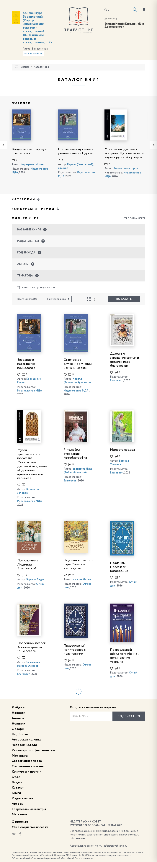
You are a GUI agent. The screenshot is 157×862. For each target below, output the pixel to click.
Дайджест (20, 707)
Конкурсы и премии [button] (36, 209)
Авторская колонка (26, 739)
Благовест (116, 380)
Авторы (18, 803)
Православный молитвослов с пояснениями (75, 649)
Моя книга (20, 755)
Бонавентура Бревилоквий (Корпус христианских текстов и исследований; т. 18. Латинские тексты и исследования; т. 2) (37, 27)
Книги (16, 793)
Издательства (22, 798)
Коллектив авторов (126, 168)
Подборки (20, 734)
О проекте (20, 821)
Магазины (19, 814)
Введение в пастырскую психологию (26, 363)
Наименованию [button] (58, 299)
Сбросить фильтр (134, 218)
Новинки (18, 723)
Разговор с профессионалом (33, 750)
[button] (78, 229)
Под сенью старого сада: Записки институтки (78, 564)
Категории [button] (26, 199)
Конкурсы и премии (26, 771)
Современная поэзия (28, 766)
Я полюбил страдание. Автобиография (75, 453)
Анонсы (18, 718)
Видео (17, 782)
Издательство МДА (29, 390)
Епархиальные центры (29, 809)
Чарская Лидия (35, 579)
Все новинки (33, 54)
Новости (18, 712)
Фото (16, 777)
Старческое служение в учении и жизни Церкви (78, 363)
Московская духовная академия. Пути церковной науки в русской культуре (124, 153)
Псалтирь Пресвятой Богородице (119, 567)
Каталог (18, 787)
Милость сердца (122, 449)
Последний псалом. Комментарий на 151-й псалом (32, 647)
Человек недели (24, 745)
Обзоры (18, 729)
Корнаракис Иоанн (32, 164)
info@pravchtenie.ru (115, 846)
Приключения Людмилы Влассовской (27, 564)
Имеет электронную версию (36, 287)
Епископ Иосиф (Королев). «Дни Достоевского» (124, 25)
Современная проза (27, 761)
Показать (124, 299)
